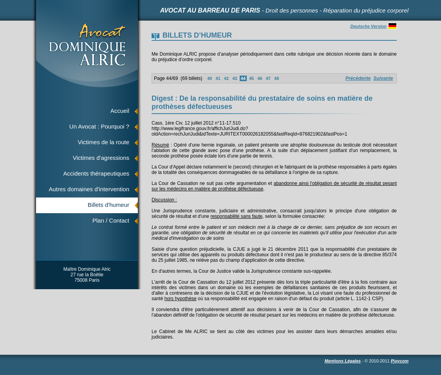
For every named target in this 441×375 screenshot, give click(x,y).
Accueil (119, 110)
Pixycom (399, 361)
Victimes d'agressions (101, 157)
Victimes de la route (103, 142)
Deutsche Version (373, 26)
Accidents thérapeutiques (96, 173)
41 (217, 78)
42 (226, 78)
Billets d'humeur (108, 204)
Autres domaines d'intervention (89, 189)
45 (251, 78)
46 (259, 78)
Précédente (358, 78)
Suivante (383, 78)
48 (276, 78)
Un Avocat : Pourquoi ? (99, 126)
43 (234, 78)
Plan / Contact (110, 220)
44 (243, 78)
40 (209, 78)
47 (268, 78)
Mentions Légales (343, 361)
